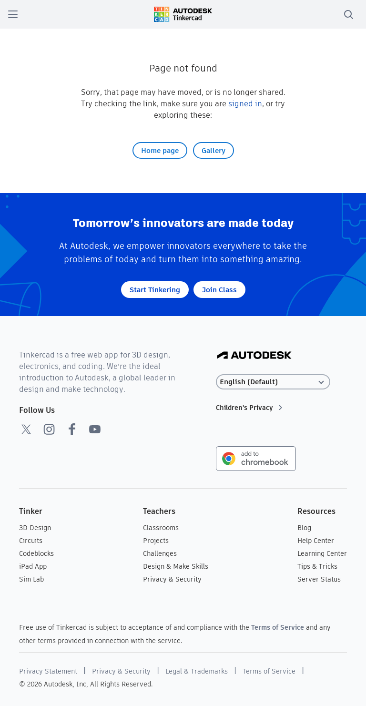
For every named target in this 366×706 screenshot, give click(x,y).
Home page (160, 150)
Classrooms (161, 527)
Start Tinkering (155, 290)
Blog (304, 527)
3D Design (35, 527)
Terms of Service (277, 627)
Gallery (213, 150)
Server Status (319, 579)
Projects (156, 540)
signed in (245, 103)
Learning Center (322, 553)
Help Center (315, 540)
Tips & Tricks (317, 566)
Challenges (160, 553)
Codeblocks (36, 553)
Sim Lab (31, 579)
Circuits (30, 540)
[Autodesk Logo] (254, 356)
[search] (348, 14)
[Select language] (273, 382)
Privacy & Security (172, 579)
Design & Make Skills (175, 566)
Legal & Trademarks (196, 671)
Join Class (219, 290)
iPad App (33, 566)
